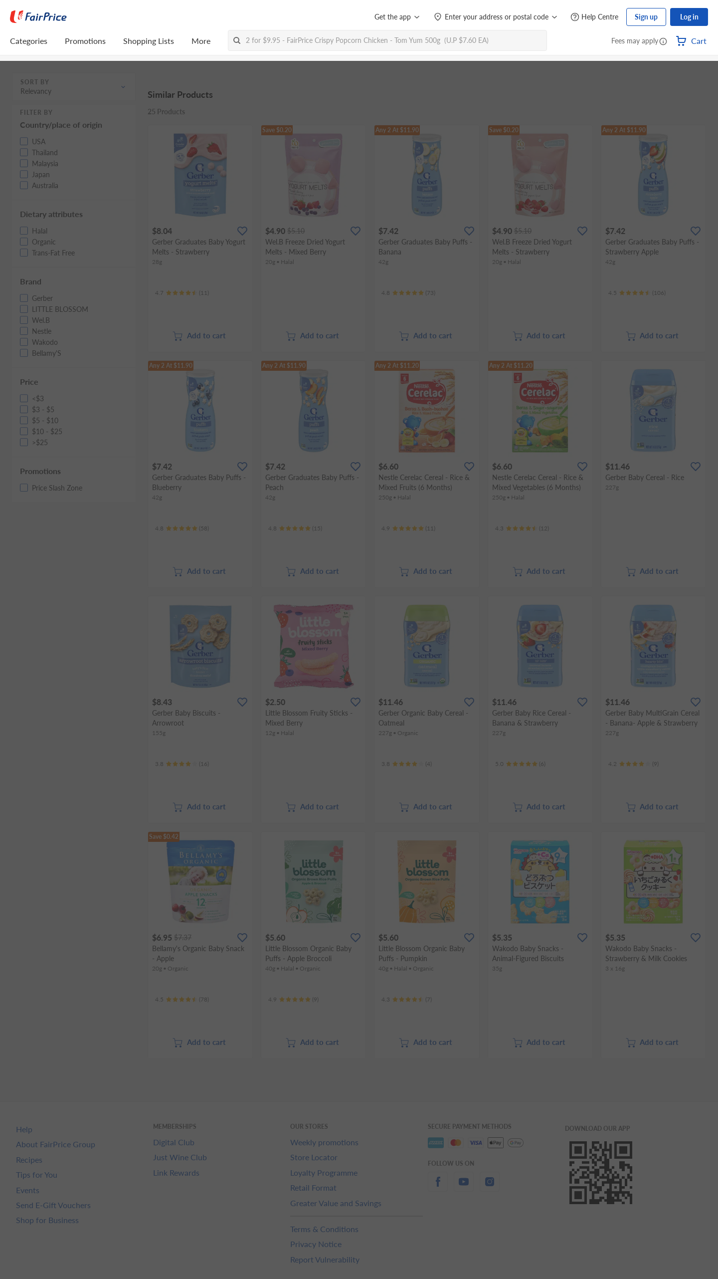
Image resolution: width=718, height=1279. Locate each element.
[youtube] (464, 1187)
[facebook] (438, 1187)
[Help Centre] (594, 17)
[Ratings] (182, 293)
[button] (663, 41)
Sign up (646, 16)
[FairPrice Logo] (38, 17)
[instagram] (490, 1187)
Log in (689, 16)
